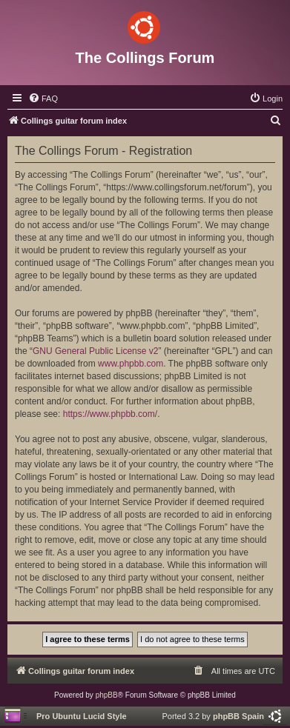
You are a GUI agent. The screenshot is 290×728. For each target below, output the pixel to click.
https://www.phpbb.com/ (110, 414)
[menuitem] (43, 98)
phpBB (107, 695)
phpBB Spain (238, 716)
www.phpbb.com (130, 363)
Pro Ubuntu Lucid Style (81, 716)
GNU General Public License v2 (95, 351)
